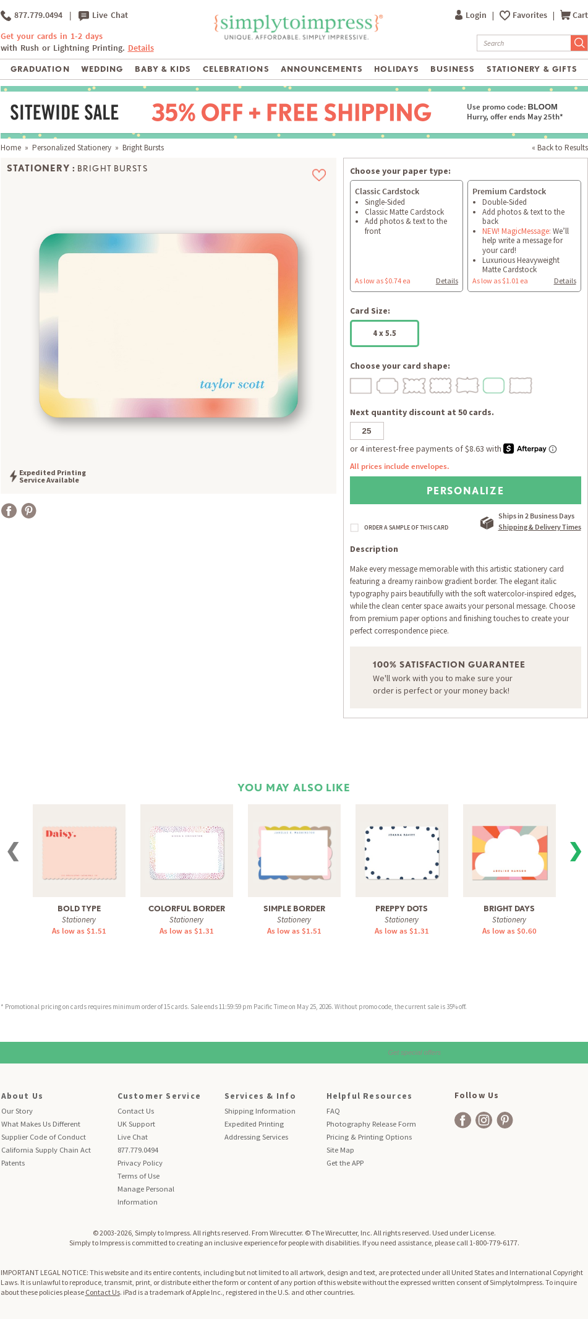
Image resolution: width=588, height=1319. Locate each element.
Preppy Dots (401, 908)
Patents (13, 1162)
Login (471, 15)
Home (11, 147)
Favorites (531, 15)
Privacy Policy (140, 1162)
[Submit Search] (579, 43)
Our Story (17, 1110)
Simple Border (294, 908)
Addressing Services (256, 1136)
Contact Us (135, 1110)
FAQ (333, 1110)
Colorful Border (186, 908)
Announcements (322, 69)
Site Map (340, 1149)
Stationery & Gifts (532, 69)
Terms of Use (138, 1175)
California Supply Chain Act (46, 1149)
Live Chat (103, 15)
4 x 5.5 (384, 333)
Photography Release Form (371, 1123)
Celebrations (236, 69)
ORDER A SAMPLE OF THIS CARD (406, 527)
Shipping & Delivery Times (539, 526)
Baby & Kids (163, 69)
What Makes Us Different (40, 1123)
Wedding (102, 69)
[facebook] (462, 1120)
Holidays (396, 69)
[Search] (524, 43)
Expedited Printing (254, 1123)
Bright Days (509, 908)
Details (141, 48)
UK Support (136, 1123)
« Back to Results (560, 147)
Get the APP (345, 1162)
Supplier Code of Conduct (43, 1136)
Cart (574, 15)
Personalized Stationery (71, 147)
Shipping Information (260, 1110)
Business (452, 69)
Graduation (40, 69)
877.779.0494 (31, 15)
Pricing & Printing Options (369, 1136)
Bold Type (79, 908)
